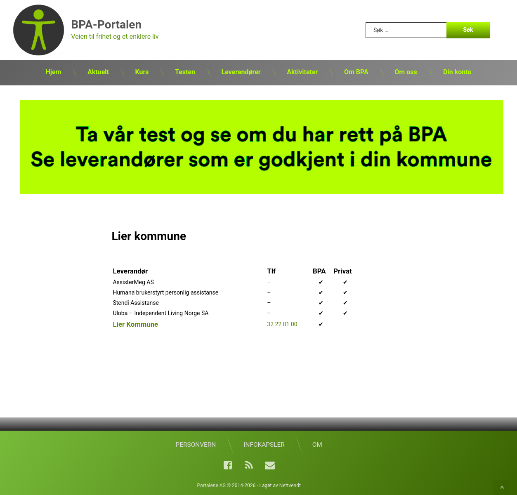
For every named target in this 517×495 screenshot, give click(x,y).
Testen (185, 72)
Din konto (457, 72)
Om (317, 444)
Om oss (405, 72)
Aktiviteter (302, 72)
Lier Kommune (135, 324)
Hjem (53, 72)
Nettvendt (290, 485)
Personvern (196, 444)
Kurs (142, 72)
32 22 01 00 (282, 324)
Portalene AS (211, 485)
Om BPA (356, 72)
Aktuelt (98, 72)
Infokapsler (263, 444)
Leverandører (241, 72)
